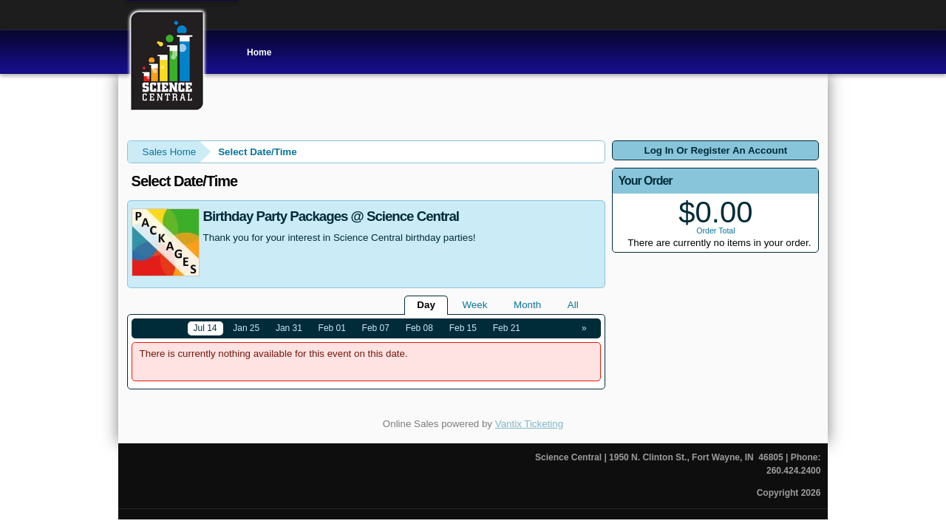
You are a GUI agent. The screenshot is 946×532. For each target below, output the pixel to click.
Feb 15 (463, 328)
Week (475, 304)
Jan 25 (246, 328)
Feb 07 (375, 328)
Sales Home (170, 151)
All (573, 304)
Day (426, 304)
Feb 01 (332, 328)
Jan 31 (289, 328)
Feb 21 (506, 328)
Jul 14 (205, 328)
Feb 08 (419, 328)
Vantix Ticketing (529, 423)
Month (527, 304)
